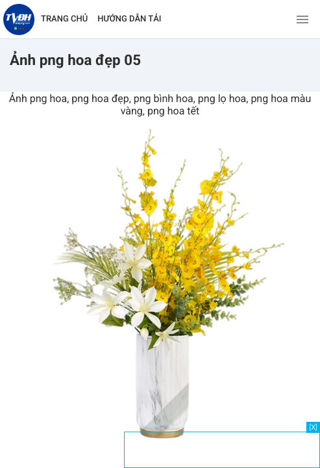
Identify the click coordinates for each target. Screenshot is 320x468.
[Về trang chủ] (18, 19)
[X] (313, 427)
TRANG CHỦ (64, 19)
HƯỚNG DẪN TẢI (129, 19)
